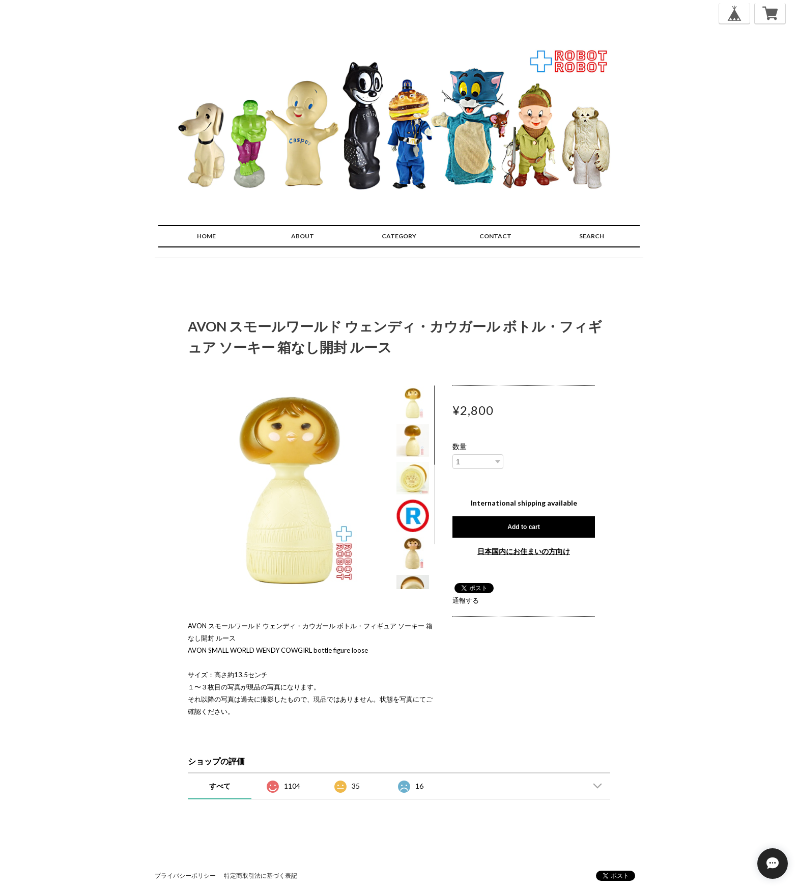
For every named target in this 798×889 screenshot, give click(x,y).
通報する (465, 600)
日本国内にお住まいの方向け (523, 551)
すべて (220, 786)
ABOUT (302, 236)
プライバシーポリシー (185, 875)
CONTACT (495, 236)
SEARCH (591, 236)
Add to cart (523, 527)
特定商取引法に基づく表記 (260, 875)
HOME (206, 236)
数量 (459, 446)
